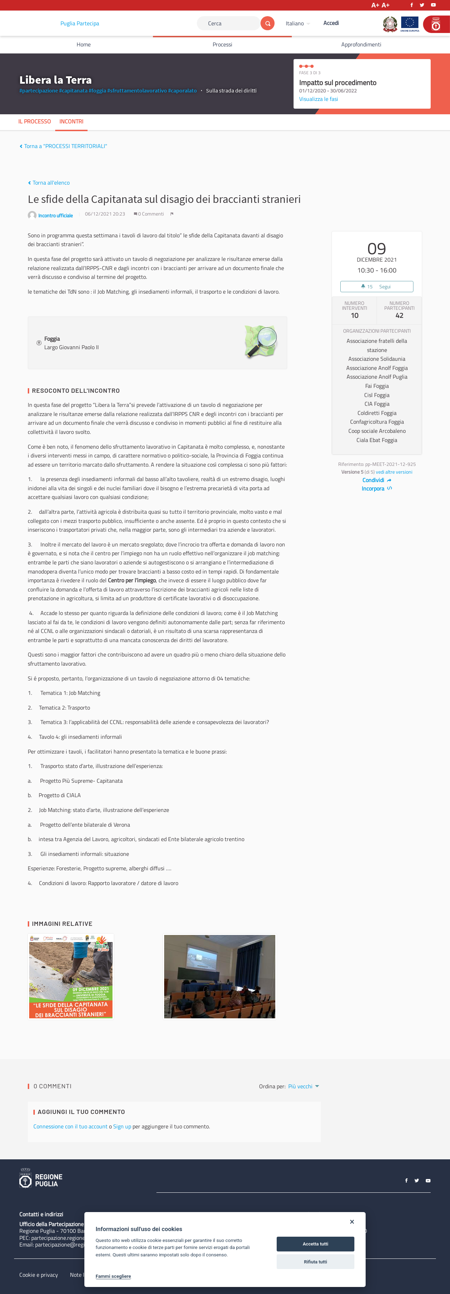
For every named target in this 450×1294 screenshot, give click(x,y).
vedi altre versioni (394, 472)
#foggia (97, 90)
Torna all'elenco (49, 182)
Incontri (71, 121)
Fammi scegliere (113, 1276)
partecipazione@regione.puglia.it (74, 1244)
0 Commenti (149, 214)
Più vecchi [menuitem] (300, 1086)
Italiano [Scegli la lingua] (295, 23)
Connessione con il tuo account (70, 1126)
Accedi (331, 23)
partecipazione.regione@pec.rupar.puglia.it (82, 1238)
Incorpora (377, 488)
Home (84, 44)
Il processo (34, 121)
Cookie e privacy (38, 1274)
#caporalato (182, 90)
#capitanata (73, 90)
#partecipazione (38, 90)
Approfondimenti (361, 44)
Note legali (83, 1274)
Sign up (122, 1126)
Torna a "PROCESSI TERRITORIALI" (63, 146)
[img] (21, 146)
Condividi (377, 480)
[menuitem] (299, 23)
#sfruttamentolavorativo (137, 90)
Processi (222, 44)
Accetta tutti (315, 1244)
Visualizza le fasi (318, 99)
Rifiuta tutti (315, 1261)
